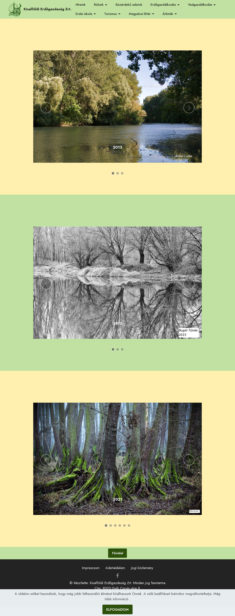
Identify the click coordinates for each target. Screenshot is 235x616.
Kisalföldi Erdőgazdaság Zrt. (47, 9)
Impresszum (91, 567)
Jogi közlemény (142, 567)
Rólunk (99, 4)
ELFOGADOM (117, 610)
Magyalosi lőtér (140, 13)
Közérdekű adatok (129, 4)
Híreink (81, 4)
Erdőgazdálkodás (163, 4)
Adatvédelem (115, 567)
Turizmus (110, 13)
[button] (46, 107)
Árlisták (167, 13)
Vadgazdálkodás (200, 4)
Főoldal (117, 553)
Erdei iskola (84, 13)
